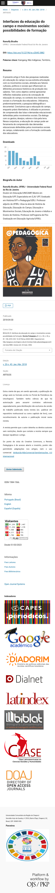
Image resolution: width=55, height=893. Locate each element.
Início (5, 10)
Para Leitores (10, 562)
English (7, 504)
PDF (9, 305)
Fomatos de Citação (13, 350)
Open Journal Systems (14, 584)
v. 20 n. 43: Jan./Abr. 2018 (33, 10)
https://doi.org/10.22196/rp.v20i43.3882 (25, 53)
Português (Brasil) (12, 499)
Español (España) (12, 508)
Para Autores (9, 567)
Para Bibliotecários (12, 571)
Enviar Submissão (14, 469)
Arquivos (15, 10)
